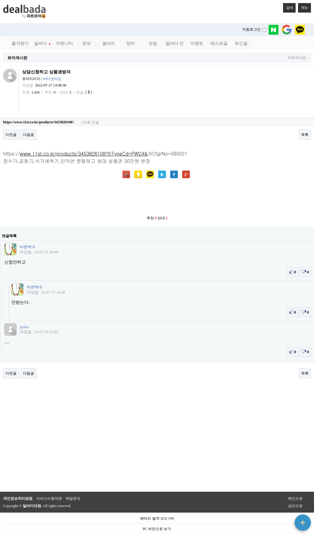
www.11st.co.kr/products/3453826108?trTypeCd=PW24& (84, 153)
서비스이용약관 (49, 498)
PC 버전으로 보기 (157, 529)
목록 (304, 135)
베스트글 (219, 43)
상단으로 (295, 506)
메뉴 (303, 6)
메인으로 (295, 498)
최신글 (241, 43)
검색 (288, 6)
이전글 (11, 135)
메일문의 (73, 498)
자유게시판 (297, 58)
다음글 (28, 135)
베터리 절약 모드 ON (157, 518)
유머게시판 (17, 58)
